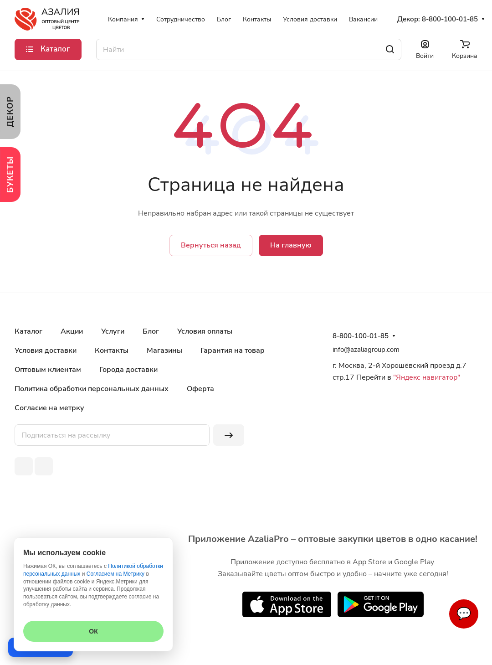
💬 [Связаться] (463, 614)
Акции (72, 331)
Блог (151, 331)
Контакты (111, 350)
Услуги (112, 331)
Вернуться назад (211, 245)
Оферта (200, 389)
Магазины (164, 350)
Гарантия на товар (232, 350)
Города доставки (128, 370)
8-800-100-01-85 (450, 19)
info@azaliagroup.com (366, 349)
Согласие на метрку (49, 408)
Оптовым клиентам (48, 370)
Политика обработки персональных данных (92, 389)
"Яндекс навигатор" (425, 377)
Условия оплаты (204, 331)
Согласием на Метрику (115, 574)
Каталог (28, 331)
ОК (93, 631)
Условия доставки (46, 350)
